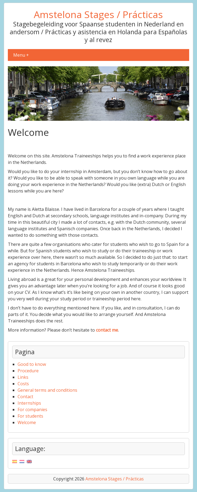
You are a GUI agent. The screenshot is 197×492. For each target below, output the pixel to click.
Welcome (27, 422)
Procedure (28, 371)
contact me (107, 330)
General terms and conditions (47, 390)
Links (23, 377)
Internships (29, 403)
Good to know (32, 364)
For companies (32, 409)
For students (30, 416)
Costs (23, 384)
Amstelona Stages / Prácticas (98, 14)
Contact (25, 397)
